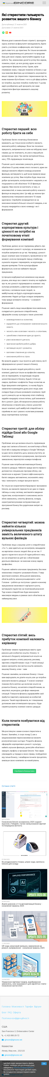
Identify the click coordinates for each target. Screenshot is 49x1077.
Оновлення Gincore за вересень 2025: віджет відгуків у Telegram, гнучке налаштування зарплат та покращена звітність (24, 824)
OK (44, 1064)
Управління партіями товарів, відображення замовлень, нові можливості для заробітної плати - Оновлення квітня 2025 (24, 984)
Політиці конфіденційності (23, 1068)
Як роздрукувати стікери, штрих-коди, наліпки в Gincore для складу (23, 863)
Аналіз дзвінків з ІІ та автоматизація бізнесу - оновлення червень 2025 (22, 905)
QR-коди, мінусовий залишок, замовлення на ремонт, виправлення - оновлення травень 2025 (23, 947)
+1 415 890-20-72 (11, 1035)
